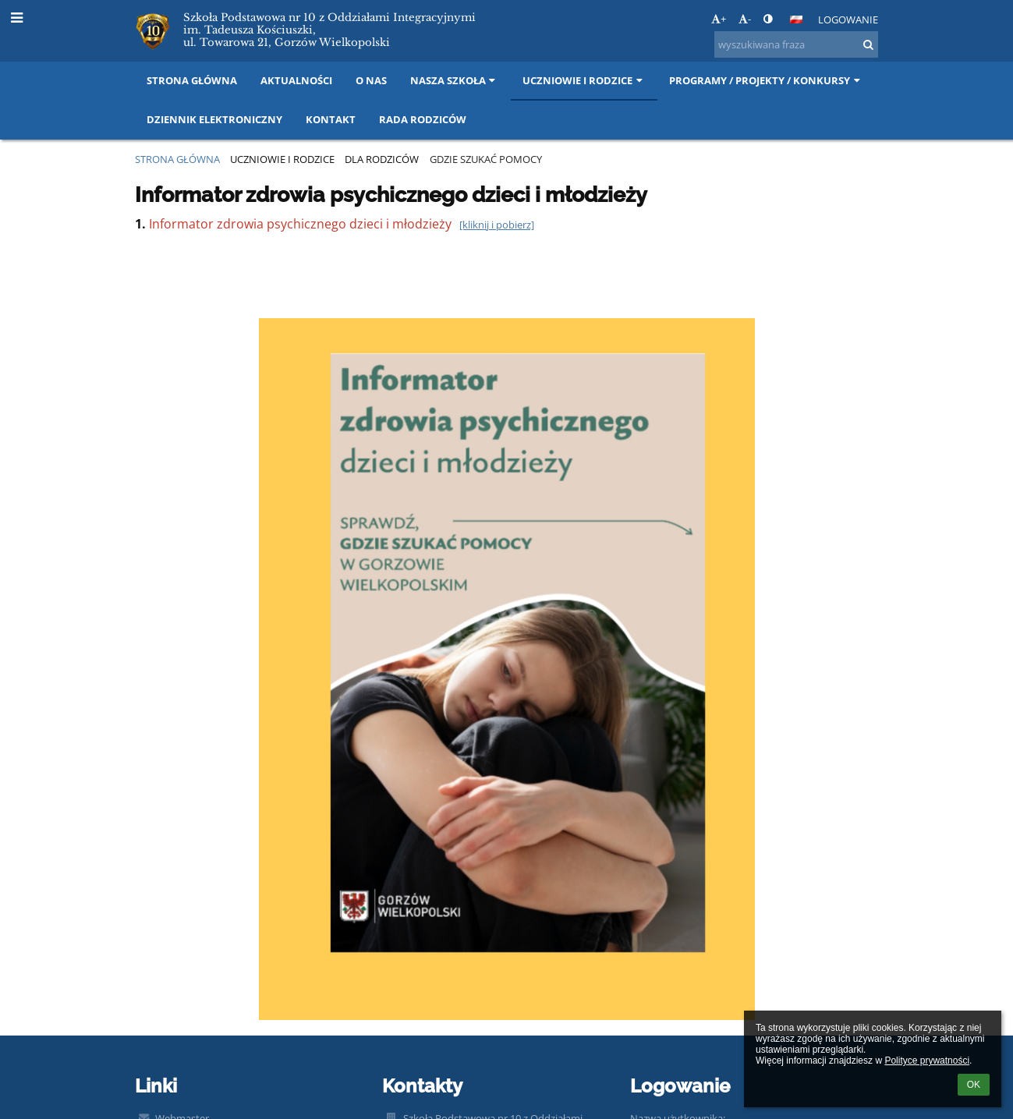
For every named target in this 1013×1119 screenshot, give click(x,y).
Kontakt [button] (331, 119)
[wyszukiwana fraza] (796, 44)
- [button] (744, 19)
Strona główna (177, 159)
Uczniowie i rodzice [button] (584, 80)
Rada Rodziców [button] (422, 119)
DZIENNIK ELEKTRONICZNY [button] (214, 119)
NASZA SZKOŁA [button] (454, 80)
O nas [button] (371, 80)
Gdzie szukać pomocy (486, 159)
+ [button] (718, 19)
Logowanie (848, 19)
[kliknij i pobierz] (496, 225)
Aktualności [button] (296, 80)
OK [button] (973, 1084)
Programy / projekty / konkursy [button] (766, 80)
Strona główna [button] (192, 80)
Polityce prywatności (926, 1060)
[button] (796, 19)
